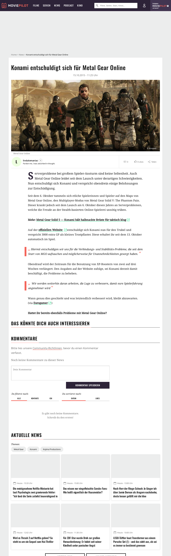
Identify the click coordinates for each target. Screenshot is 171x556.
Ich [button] (51, 398)
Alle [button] (19, 398)
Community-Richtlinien (47, 348)
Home (14, 54)
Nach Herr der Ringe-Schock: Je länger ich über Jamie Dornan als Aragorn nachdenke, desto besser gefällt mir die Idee (135, 492)
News (21, 54)
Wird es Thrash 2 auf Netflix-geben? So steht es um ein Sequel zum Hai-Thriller (33, 540)
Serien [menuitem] (47, 5)
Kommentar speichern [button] (87, 385)
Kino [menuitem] (80, 5)
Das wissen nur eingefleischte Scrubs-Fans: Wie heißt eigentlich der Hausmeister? (85, 490)
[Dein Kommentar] (60, 373)
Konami (33, 449)
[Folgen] (40, 160)
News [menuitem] (57, 5)
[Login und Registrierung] (144, 5)
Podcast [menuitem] (69, 5)
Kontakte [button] (35, 398)
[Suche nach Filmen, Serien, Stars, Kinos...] (116, 5)
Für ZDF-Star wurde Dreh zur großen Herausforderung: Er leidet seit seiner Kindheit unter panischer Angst (82, 541)
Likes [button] (98, 398)
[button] (138, 162)
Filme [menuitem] (36, 5)
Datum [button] (73, 398)
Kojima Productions (52, 449)
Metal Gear (19, 449)
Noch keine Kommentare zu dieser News (37, 360)
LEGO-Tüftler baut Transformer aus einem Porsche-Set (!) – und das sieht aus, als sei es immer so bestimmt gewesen (135, 541)
